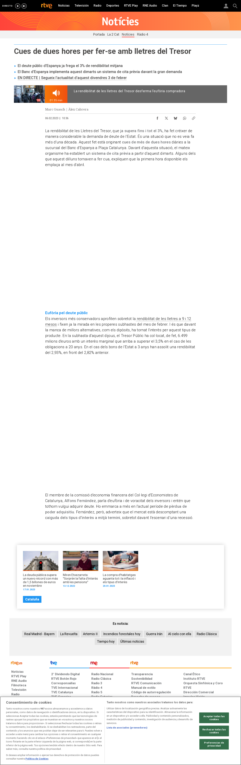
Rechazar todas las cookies (214, 731)
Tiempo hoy (106, 641)
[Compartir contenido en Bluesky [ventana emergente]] (175, 117)
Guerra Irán (154, 634)
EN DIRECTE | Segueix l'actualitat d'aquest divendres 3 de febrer (72, 77)
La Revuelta (68, 634)
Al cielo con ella (179, 634)
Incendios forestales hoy (121, 634)
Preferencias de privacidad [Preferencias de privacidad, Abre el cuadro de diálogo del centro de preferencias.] (214, 744)
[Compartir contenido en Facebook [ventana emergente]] (157, 117)
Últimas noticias (132, 641)
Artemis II (90, 634)
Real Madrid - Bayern (39, 634)
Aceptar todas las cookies (214, 718)
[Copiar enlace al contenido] (193, 117)
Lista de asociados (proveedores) (127, 727)
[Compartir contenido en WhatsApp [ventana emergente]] (184, 117)
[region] (120, 730)
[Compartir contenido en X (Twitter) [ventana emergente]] (166, 117)
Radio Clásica (207, 634)
